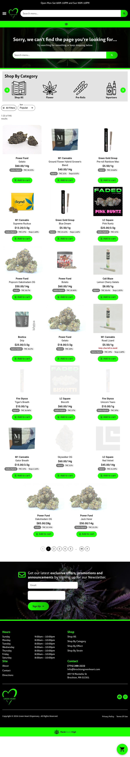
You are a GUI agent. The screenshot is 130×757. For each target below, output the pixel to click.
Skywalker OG (65, 457)
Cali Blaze (108, 278)
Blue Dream (65, 223)
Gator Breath (22, 460)
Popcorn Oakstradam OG (22, 282)
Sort (21, 105)
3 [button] (59, 549)
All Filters (8, 108)
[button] (4, 13)
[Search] (124, 13)
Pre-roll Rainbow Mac (108, 161)
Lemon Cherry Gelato (108, 282)
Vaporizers (111, 97)
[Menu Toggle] (66, 24)
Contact (6, 670)
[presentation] (46, 595)
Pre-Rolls (80, 97)
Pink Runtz (108, 223)
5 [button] (70, 549)
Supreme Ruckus (22, 223)
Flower (49, 97)
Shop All (19, 97)
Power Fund (22, 158)
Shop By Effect (75, 646)
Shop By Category (76, 641)
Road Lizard (108, 340)
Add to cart (22, 180)
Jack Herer (86, 519)
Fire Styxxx (22, 398)
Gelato (22, 161)
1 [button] (48, 549)
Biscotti (65, 402)
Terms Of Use (122, 716)
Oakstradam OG (43, 519)
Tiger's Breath (22, 402)
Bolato (65, 282)
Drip (22, 340)
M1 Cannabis (65, 158)
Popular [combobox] (24, 107)
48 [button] (82, 549)
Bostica (22, 337)
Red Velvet (108, 460)
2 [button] (54, 549)
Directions (7, 675)
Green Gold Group (107, 158)
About (5, 665)
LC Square (108, 220)
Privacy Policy (108, 716)
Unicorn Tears (108, 402)
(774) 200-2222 (76, 665)
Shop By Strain (75, 650)
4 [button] (65, 549)
